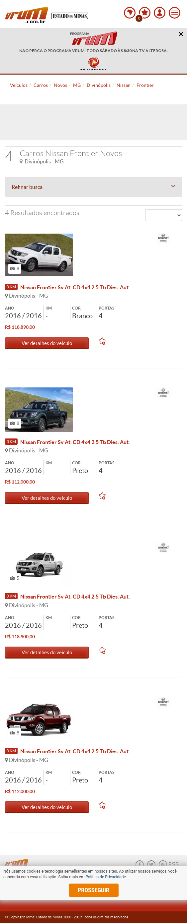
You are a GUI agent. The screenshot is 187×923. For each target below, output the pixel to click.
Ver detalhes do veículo (47, 343)
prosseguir (93, 890)
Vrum (26, 15)
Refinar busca (93, 187)
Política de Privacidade (105, 877)
